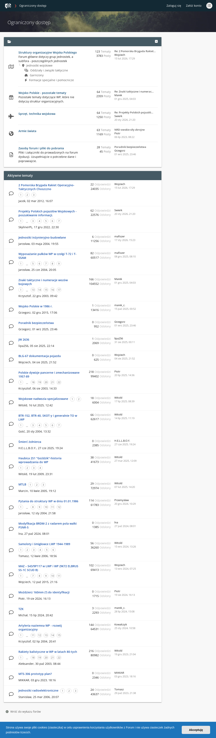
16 (52, 290)
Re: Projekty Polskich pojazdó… (133, 112)
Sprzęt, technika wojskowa (36, 114)
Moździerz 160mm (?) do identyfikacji (44, 592)
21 (52, 382)
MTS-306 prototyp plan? (35, 674)
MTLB (22, 484)
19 (39, 382)
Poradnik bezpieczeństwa (130, 147)
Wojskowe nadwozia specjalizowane (43, 399)
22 (59, 382)
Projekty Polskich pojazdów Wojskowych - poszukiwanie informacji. (47, 213)
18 (33, 382)
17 (59, 290)
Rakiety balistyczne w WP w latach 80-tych (47, 652)
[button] (32, 732)
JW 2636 (23, 339)
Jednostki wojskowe (37, 65)
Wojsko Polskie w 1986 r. (35, 306)
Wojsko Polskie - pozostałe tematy (42, 93)
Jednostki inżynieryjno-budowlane (42, 237)
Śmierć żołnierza (29, 442)
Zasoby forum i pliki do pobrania (41, 148)
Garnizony (34, 75)
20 (46, 382)
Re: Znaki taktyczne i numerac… (134, 91)
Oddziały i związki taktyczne (46, 70)
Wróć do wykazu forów (23, 711)
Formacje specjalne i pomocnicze (49, 80)
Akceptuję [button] (196, 730)
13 (33, 290)
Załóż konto (193, 6)
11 (52, 507)
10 (46, 507)
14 (39, 290)
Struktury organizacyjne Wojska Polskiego (47, 52)
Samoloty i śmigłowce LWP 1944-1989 (44, 544)
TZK (21, 609)
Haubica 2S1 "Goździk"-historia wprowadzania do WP (39, 460)
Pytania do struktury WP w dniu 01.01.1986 (48, 501)
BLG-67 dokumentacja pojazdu (39, 356)
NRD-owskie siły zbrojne (129, 129)
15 (46, 290)
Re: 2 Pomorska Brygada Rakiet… (135, 51)
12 (59, 507)
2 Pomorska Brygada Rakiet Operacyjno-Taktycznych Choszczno (46, 187)
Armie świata (27, 131)
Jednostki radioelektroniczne (38, 690)
